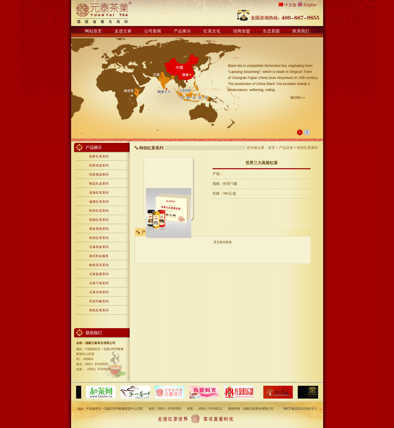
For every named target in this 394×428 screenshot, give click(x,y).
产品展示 (182, 31)
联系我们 (301, 31)
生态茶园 (271, 31)
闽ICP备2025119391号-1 (300, 408)
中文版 (290, 5)
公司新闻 (152, 31)
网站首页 (93, 31)
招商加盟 (241, 31)
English (310, 5)
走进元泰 (123, 31)
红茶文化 (212, 31)
